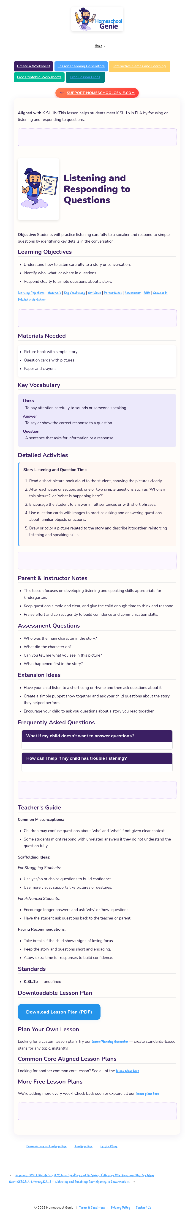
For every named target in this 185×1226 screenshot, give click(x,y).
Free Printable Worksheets (39, 77)
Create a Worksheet (33, 66)
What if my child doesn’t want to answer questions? (80, 736)
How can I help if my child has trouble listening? (76, 758)
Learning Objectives (31, 292)
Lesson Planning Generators (81, 66)
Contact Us (143, 1207)
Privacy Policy (120, 1207)
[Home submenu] (104, 46)
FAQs (147, 292)
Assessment (132, 292)
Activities (94, 292)
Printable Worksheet (32, 299)
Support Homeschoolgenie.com (101, 92)
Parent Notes (113, 292)
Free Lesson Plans (85, 77)
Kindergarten (83, 1146)
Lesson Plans (109, 1146)
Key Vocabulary (74, 292)
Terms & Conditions (92, 1207)
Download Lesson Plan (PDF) (59, 1012)
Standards (160, 292)
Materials (54, 292)
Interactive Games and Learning (139, 66)
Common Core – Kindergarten (47, 1146)
